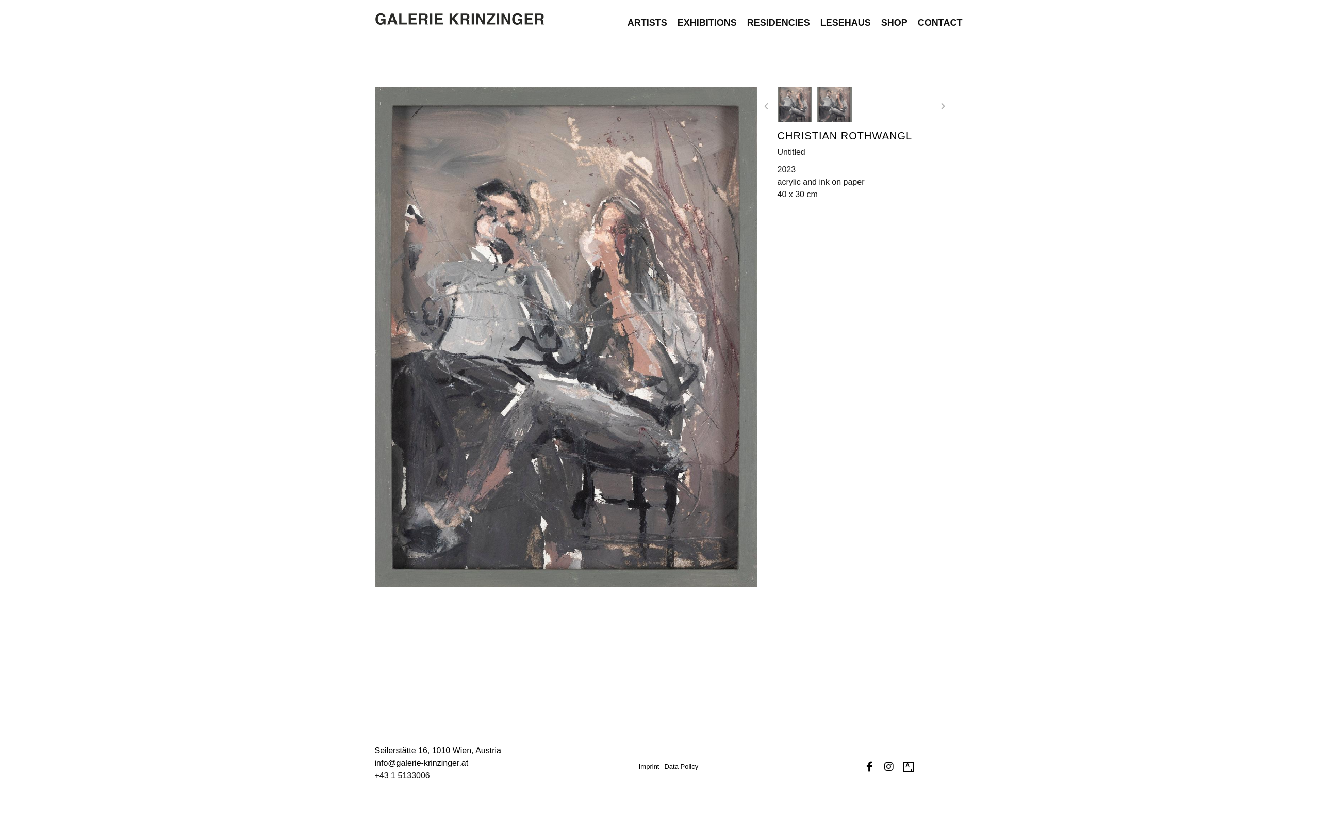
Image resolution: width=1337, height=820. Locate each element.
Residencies (778, 17)
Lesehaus (845, 17)
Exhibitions (707, 17)
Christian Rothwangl (845, 135)
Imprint (649, 766)
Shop (894, 17)
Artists (647, 17)
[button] (766, 106)
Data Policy (681, 766)
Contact (940, 17)
